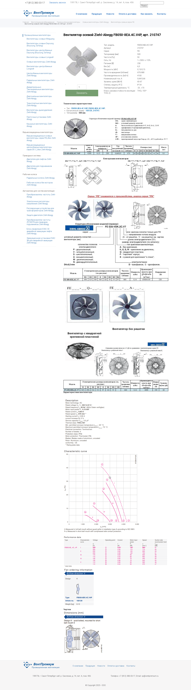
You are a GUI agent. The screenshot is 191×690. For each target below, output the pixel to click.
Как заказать (147, 14)
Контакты (161, 14)
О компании (81, 14)
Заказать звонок (57, 2)
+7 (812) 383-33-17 (35, 2)
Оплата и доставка (127, 14)
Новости (110, 14)
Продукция (97, 14)
